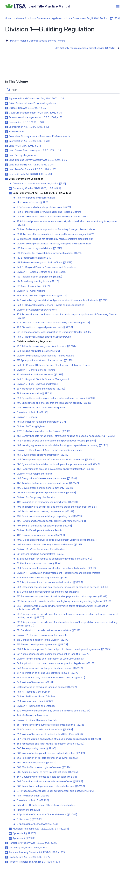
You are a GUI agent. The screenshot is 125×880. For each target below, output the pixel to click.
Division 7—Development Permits (34, 473)
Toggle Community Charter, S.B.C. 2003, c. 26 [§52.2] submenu (10, 188)
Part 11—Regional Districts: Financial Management (43, 379)
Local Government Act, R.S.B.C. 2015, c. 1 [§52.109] (93, 18)
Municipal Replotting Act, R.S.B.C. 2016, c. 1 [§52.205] (41, 828)
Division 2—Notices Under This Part (36, 696)
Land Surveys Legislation (22, 155)
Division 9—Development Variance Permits (39, 530)
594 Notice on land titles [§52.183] (35, 701)
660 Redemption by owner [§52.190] (36, 748)
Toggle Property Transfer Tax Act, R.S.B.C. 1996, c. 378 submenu (6, 862)
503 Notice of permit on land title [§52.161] (39, 563)
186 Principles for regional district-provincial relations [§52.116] (50, 253)
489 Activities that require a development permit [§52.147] (48, 483)
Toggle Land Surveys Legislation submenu (6, 155)
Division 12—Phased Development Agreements (42, 635)
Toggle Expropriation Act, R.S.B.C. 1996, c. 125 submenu (6, 127)
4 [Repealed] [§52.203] (29, 819)
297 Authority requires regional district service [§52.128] (85, 48)
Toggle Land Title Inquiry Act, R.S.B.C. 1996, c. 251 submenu (6, 164)
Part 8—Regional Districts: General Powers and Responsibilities (50, 305)
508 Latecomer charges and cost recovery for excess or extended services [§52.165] (63, 587)
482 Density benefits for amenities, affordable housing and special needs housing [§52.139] (66, 435)
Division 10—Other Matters (31, 290)
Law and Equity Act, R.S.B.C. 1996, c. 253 (30, 174)
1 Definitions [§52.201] (28, 809)
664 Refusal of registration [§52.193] (36, 762)
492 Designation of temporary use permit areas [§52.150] (47, 502)
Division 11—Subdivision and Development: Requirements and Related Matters (58, 572)
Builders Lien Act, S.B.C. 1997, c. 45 (27, 107)
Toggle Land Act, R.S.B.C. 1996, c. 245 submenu (6, 146)
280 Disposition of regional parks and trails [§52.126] (45, 327)
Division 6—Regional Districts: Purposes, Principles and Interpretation (54, 243)
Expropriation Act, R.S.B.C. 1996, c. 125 (29, 126)
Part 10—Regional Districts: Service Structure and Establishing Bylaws (53, 365)
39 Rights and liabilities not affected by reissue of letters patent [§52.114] (55, 238)
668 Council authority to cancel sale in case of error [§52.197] (50, 781)
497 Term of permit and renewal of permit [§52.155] (44, 525)
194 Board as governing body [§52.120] (38, 281)
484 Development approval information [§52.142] (43, 454)
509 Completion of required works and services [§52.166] (48, 591)
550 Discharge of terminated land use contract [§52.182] (47, 687)
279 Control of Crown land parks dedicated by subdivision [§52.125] (53, 322)
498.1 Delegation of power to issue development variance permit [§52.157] (57, 539)
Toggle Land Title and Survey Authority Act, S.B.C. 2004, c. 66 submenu (6, 160)
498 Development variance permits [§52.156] (41, 535)
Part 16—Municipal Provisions (32, 715)
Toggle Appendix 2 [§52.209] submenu (10, 838)
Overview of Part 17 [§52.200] (33, 800)
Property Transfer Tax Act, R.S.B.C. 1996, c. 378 (34, 861)
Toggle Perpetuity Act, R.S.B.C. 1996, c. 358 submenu (6, 847)
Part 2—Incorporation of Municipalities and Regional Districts (49, 211)
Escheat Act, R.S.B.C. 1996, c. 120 (26, 122)
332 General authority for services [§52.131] (40, 374)
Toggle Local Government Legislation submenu (6, 179)
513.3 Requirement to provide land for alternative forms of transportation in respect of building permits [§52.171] (67, 624)
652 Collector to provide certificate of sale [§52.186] (45, 729)
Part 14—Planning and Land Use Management (41, 407)
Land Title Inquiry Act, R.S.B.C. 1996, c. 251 (31, 164)
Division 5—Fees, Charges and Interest (37, 384)
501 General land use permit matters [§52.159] (41, 554)
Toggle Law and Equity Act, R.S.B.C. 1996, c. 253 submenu (6, 174)
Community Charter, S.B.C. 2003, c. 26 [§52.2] (37, 188)
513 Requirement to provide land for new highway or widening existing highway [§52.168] (64, 601)
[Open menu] (117, 6)
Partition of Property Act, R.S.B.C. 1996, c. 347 (33, 842)
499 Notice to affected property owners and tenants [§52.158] (50, 544)
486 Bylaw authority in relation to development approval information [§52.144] (58, 464)
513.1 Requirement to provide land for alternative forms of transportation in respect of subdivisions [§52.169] (62, 607)
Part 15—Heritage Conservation (33, 691)
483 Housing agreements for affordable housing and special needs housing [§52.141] (62, 445)
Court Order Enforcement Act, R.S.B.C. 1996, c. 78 (35, 112)
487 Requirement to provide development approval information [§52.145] (56, 469)
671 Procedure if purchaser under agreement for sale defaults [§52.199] (55, 790)
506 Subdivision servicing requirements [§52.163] (43, 577)
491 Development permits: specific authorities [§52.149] (46, 492)
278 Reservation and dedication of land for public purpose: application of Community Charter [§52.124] (67, 316)
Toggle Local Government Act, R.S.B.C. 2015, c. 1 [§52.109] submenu (10, 193)
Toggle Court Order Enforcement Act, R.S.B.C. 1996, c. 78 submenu (6, 113)
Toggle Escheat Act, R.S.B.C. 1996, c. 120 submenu (6, 122)
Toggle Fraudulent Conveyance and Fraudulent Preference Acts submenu (6, 136)
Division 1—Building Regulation (34, 341)
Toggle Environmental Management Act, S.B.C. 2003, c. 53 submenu (6, 117)
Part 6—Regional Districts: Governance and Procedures (46, 267)
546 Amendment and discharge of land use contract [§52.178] (50, 668)
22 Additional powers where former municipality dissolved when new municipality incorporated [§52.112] (67, 223)
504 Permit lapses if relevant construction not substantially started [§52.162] (57, 568)
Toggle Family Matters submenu (6, 131)
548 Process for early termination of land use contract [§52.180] (51, 677)
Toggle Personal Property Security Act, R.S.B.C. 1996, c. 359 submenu (6, 852)
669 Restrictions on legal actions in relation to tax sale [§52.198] (51, 786)
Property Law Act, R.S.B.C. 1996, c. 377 (29, 857)
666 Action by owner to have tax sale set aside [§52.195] (47, 772)
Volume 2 (21, 18)
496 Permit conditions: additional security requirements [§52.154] (51, 520)
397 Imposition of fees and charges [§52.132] (41, 388)
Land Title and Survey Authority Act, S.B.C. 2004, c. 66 (38, 159)
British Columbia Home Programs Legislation (32, 103)
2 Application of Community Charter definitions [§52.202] (47, 814)
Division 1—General (27, 417)
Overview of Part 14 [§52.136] (32, 412)
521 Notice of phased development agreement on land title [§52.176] (53, 654)
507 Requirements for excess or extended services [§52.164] (50, 582)
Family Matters (16, 131)
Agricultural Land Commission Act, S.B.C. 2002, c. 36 (36, 98)
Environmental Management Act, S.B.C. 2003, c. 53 (35, 117)
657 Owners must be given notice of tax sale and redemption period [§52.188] (59, 739)
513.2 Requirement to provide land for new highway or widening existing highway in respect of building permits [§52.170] (67, 616)
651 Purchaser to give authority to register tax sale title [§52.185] (51, 724)
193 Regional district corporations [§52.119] (39, 276)
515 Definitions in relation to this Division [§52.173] (43, 639)
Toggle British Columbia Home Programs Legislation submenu (6, 103)
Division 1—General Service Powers (36, 369)
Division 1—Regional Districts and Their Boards (42, 271)
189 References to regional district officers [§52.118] (44, 262)
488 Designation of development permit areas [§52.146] (47, 478)
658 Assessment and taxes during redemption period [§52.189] (50, 743)
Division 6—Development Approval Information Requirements (49, 450)
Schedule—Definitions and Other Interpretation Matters (46, 805)
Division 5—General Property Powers (37, 309)
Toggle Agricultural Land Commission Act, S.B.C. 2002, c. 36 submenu (6, 98)
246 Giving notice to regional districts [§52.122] (42, 295)
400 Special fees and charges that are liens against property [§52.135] (54, 402)
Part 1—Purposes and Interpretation (36, 197)
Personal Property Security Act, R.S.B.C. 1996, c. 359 (37, 852)
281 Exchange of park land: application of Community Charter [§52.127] (54, 332)
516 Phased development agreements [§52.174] (42, 644)
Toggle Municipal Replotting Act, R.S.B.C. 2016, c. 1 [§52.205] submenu (10, 829)
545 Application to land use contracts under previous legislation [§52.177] (56, 663)
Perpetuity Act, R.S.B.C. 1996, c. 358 (28, 847)
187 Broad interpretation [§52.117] (34, 257)
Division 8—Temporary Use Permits (36, 497)
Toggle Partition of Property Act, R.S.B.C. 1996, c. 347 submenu (6, 843)
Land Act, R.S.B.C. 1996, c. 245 (25, 145)
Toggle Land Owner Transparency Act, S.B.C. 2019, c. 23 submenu (6, 150)
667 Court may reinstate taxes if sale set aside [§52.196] (47, 776)
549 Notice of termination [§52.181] (35, 682)
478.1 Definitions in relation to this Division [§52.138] (44, 431)
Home (8, 18)
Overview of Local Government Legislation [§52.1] (39, 183)
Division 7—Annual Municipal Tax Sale (37, 720)
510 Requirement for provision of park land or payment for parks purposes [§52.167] (62, 596)
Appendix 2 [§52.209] (24, 838)
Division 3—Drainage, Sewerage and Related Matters (45, 355)
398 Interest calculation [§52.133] (34, 393)
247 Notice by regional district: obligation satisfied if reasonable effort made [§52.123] (63, 300)
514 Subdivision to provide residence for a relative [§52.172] (49, 630)
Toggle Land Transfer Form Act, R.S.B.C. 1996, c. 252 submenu (6, 169)
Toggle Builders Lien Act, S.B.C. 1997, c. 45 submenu (6, 108)
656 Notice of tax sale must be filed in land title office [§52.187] (50, 734)
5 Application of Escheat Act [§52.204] (37, 824)
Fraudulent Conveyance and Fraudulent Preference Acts (39, 136)
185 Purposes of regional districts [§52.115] (39, 248)
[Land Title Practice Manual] (37, 6)
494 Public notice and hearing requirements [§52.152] (45, 511)
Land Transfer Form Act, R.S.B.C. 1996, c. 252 (32, 169)
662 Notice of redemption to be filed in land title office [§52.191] (51, 753)
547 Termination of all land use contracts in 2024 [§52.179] (48, 672)
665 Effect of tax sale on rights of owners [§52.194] (44, 767)
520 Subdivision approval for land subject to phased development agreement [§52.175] (64, 649)
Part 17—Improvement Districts (33, 795)
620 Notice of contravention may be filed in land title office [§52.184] (53, 710)
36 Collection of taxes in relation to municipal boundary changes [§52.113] (56, 234)
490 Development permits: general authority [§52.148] (46, 487)
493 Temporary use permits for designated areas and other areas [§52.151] (57, 506)
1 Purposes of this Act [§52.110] (33, 202)
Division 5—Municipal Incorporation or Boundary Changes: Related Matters (57, 229)
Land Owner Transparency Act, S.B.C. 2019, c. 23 (35, 150)
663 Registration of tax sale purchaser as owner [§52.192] (48, 757)
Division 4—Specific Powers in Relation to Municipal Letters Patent (52, 216)
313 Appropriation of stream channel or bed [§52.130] (45, 360)
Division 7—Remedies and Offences (36, 705)
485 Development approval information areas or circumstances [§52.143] (56, 459)
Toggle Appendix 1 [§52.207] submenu (10, 833)
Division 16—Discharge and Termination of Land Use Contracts (50, 658)
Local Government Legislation (46, 18)
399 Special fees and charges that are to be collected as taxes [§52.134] (56, 398)
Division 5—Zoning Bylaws (31, 426)
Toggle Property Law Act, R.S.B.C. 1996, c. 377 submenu (6, 857)
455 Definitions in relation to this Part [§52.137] (41, 421)
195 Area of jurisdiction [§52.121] (34, 286)
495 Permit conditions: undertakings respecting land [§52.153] (50, 516)
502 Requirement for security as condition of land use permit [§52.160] (54, 558)
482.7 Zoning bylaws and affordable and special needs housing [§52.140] (56, 440)
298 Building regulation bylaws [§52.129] (38, 350)
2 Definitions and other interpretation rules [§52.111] (44, 207)
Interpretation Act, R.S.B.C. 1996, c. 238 (29, 141)
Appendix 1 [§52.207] (24, 833)
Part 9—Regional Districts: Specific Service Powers (37, 40)
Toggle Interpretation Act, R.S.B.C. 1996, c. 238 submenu (6, 141)
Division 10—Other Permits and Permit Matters (41, 549)
